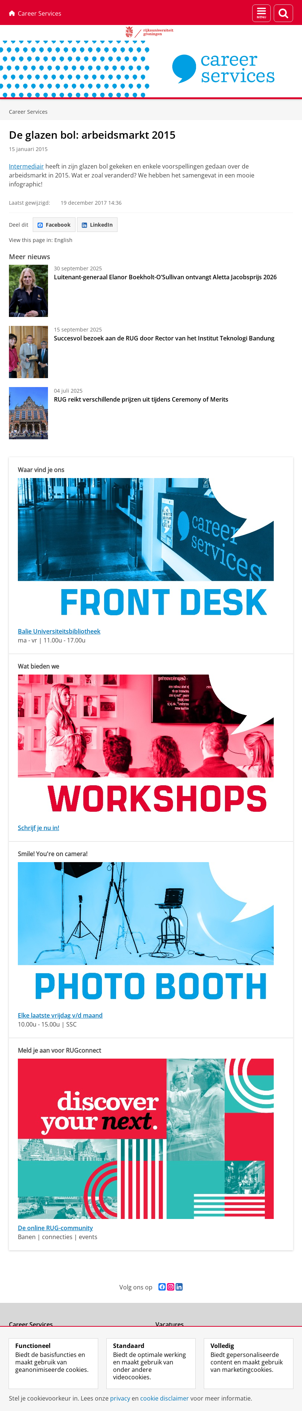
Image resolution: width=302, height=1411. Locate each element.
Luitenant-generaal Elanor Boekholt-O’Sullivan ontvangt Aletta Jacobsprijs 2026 (165, 277)
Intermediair (26, 166)
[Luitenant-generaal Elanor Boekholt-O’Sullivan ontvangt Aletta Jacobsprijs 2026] (28, 291)
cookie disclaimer (164, 1398)
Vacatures (169, 1324)
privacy (120, 1398)
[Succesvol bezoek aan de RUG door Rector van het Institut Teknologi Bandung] (28, 352)
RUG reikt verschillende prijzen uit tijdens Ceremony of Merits (141, 399)
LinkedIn (97, 224)
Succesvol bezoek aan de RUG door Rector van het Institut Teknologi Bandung (164, 338)
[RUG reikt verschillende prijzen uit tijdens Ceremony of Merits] (28, 413)
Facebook (54, 224)
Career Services (35, 13)
